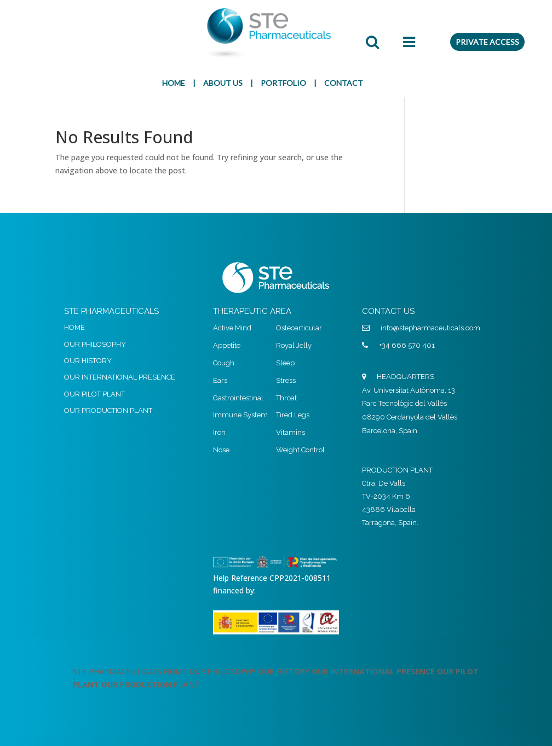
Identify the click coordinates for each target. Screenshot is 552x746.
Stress (286, 380)
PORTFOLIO (283, 83)
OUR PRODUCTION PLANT (108, 410)
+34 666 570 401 (407, 345)
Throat (286, 398)
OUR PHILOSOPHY (95, 344)
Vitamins (290, 432)
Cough (223, 363)
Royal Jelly (294, 345)
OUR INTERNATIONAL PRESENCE (119, 377)
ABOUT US (223, 83)
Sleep (285, 363)
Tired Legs (292, 415)
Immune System (240, 415)
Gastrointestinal (238, 398)
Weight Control (300, 450)
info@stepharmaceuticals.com (430, 328)
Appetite (226, 345)
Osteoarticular (299, 328)
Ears (220, 380)
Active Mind (232, 328)
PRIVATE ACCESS (487, 41)
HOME (173, 83)
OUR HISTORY (88, 361)
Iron (219, 432)
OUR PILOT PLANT (94, 394)
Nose (221, 450)
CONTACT (343, 83)
